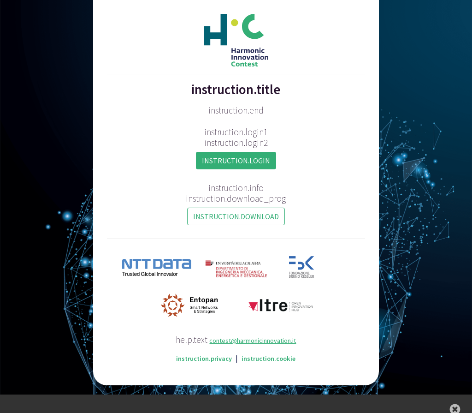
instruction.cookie (268, 358)
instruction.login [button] (236, 160)
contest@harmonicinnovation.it (252, 340)
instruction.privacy (204, 358)
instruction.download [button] (236, 216)
